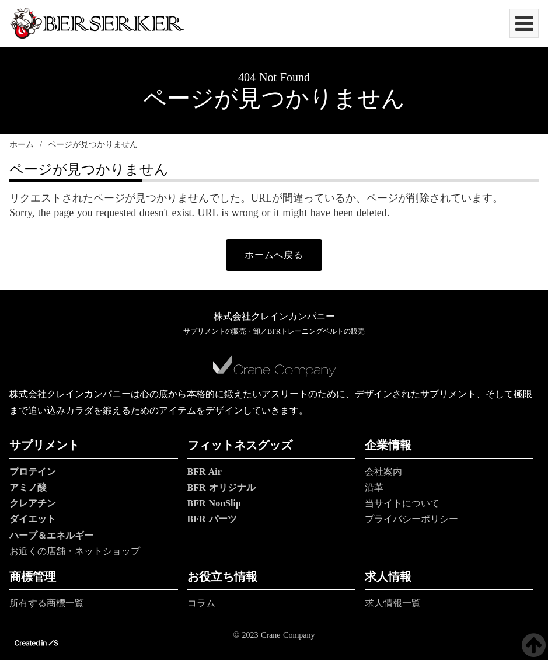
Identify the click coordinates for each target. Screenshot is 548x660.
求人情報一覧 (393, 603)
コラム (201, 603)
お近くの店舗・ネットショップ (74, 551)
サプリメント (44, 445)
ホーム (21, 144)
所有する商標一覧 (46, 603)
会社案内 (383, 472)
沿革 (374, 487)
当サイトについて (402, 503)
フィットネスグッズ (239, 445)
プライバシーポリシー (411, 519)
